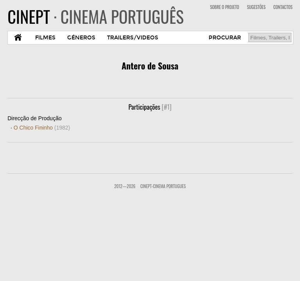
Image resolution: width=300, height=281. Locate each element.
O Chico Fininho (42, 127)
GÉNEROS (81, 37)
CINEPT (95, 16)
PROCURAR (225, 37)
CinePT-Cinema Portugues (163, 186)
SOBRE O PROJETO (224, 7)
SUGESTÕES (256, 7)
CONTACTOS (283, 7)
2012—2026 (124, 186)
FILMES (45, 37)
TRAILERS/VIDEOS (132, 37)
